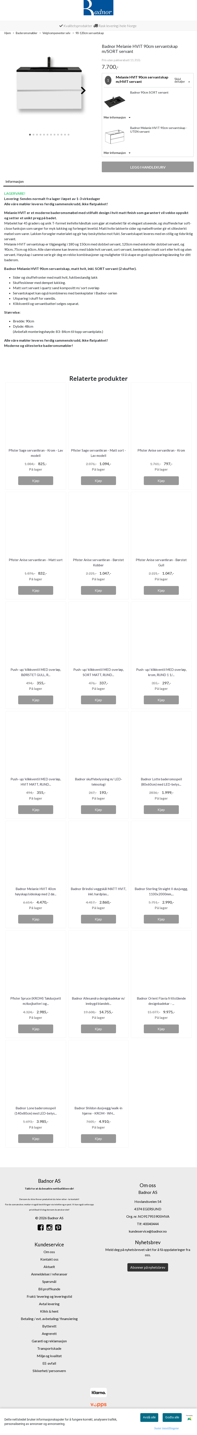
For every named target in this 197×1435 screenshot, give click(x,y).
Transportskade (49, 1348)
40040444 (151, 1224)
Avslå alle (149, 1417)
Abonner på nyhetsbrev (147, 1267)
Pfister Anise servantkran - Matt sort (36, 560)
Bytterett (49, 1326)
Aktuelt (49, 1267)
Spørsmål (49, 1281)
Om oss (49, 1252)
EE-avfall (49, 1363)
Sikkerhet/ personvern (49, 1371)
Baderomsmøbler (25, 33)
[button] (30, 135)
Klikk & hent (49, 1311)
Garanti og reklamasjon (49, 1341)
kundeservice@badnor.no (148, 1231)
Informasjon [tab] (14, 181)
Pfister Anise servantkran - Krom (161, 450)
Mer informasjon (115, 117)
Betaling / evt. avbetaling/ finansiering (49, 1319)
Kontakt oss (49, 1259)
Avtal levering (49, 1304)
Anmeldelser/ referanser (49, 1274)
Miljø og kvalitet (49, 1356)
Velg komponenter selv (55, 33)
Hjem (7, 33)
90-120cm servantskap (88, 33)
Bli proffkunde (49, 1289)
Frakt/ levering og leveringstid (49, 1296)
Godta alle (172, 1417)
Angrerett (49, 1333)
